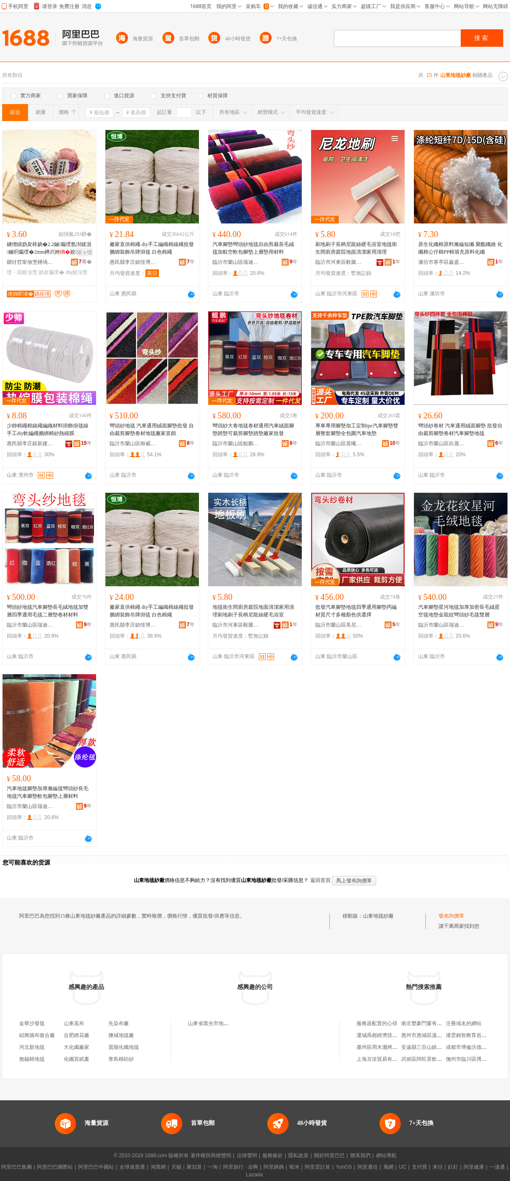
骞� (85, 262)
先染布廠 (118, 1023)
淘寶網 (158, 1167)
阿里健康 (474, 1167)
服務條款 (272, 1155)
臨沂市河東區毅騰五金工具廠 (338, 262)
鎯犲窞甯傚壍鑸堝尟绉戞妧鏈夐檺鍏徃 (30, 262)
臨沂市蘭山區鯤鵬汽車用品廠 (235, 443)
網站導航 (386, 1155)
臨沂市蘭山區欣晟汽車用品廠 (441, 443)
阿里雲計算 (317, 1167)
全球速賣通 (132, 1167)
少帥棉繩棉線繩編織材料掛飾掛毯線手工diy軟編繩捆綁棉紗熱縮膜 (47, 429)
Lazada (254, 1175)
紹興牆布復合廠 (37, 1035)
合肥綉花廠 (76, 1035)
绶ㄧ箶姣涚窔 (22, 272)
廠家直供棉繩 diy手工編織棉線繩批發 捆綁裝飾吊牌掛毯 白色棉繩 (152, 248)
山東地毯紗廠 (378, 916)
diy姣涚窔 (77, 272)
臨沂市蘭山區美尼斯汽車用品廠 (338, 625)
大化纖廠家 (76, 1047)
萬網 (388, 1167)
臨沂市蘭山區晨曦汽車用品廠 (338, 443)
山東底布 (74, 1023)
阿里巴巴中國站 (96, 1167)
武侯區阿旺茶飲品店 (424, 1059)
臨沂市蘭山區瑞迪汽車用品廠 (235, 262)
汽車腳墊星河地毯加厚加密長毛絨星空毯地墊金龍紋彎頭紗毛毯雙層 (459, 611)
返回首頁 (320, 880)
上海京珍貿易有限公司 (382, 1059)
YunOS (344, 1167)
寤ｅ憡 (84, 252)
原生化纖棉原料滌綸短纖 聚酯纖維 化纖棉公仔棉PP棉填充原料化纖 (460, 248)
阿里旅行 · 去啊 (240, 1167)
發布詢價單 (451, 916)
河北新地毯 (32, 1047)
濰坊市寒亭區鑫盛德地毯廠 (441, 262)
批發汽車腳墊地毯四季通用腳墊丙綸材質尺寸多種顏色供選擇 (356, 611)
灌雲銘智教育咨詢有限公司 (476, 1035)
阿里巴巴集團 (16, 1167)
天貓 (176, 1167)
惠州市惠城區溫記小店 (426, 1035)
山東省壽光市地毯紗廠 (213, 1023)
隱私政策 (298, 1155)
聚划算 (194, 1167)
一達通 (497, 1167)
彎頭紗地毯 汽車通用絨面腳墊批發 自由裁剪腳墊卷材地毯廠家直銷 (152, 429)
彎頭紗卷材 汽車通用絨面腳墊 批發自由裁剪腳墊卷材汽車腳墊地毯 (460, 429)
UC (402, 1167)
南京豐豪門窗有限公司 (426, 1023)
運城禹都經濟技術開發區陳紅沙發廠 (397, 1035)
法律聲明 (247, 1155)
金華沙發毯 (32, 1023)
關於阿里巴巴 (329, 1155)
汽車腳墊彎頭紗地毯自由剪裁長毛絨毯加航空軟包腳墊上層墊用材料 (253, 248)
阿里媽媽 (274, 1167)
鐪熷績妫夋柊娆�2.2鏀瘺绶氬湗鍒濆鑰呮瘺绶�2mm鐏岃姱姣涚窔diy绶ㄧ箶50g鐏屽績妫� (49, 248)
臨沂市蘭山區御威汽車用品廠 (133, 443)
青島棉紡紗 (121, 1059)
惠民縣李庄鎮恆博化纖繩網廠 (133, 262)
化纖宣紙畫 (76, 1059)
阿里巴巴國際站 (55, 1167)
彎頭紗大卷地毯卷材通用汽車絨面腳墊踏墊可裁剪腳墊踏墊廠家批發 (253, 429)
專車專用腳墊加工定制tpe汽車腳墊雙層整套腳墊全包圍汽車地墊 (356, 429)
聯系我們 (360, 1155)
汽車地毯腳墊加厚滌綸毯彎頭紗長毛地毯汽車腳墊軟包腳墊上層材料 (47, 792)
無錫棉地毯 (32, 1059)
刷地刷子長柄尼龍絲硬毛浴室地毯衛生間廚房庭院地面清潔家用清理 (356, 248)
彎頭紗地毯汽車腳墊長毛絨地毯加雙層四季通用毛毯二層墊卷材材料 (47, 611)
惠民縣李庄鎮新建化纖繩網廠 (30, 443)
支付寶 (419, 1167)
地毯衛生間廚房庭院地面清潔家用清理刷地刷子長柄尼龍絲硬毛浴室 (253, 611)
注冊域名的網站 (464, 1023)
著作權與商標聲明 (210, 1155)
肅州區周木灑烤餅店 (379, 1047)
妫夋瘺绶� (51, 272)
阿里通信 (367, 1167)
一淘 (212, 1167)
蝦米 (294, 1167)
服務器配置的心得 (377, 1023)
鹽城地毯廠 (121, 1035)
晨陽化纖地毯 (123, 1047)
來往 (438, 1167)
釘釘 (453, 1167)
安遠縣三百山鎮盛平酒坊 (429, 1047)
